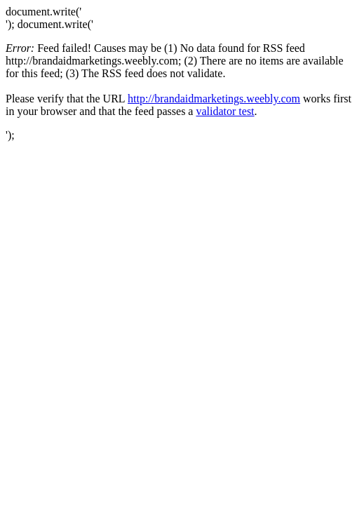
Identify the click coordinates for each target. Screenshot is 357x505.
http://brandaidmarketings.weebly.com (214, 99)
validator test (225, 111)
